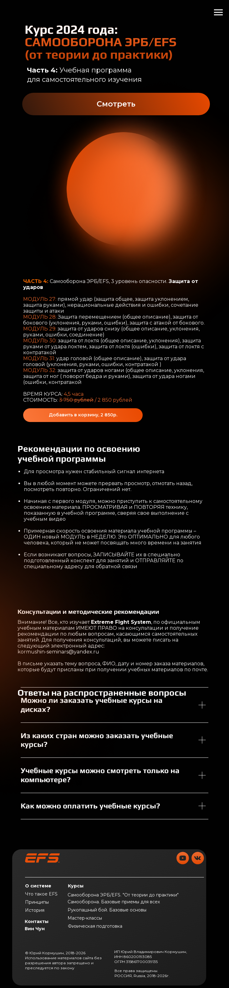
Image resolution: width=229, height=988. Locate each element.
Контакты (36, 921)
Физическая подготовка (95, 926)
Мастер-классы (85, 918)
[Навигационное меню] (218, 12)
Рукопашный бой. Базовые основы (107, 910)
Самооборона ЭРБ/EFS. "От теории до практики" (123, 895)
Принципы (37, 902)
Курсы (76, 886)
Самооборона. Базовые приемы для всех (114, 902)
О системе (38, 886)
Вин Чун (35, 928)
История (34, 910)
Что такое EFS (41, 894)
